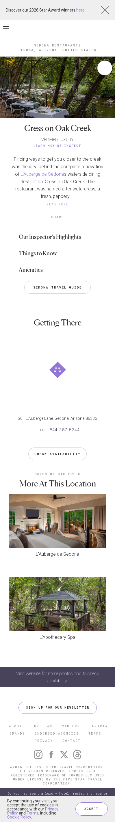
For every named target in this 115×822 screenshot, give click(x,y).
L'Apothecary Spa (57, 637)
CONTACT (71, 740)
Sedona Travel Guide (57, 287)
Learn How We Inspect (57, 146)
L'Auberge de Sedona (57, 554)
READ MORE (57, 204)
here (80, 10)
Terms (32, 813)
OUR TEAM (41, 726)
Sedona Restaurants (57, 45)
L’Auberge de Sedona (42, 174)
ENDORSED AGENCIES (57, 733)
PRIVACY (44, 740)
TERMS (94, 733)
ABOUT (15, 726)
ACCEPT (91, 809)
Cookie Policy (19, 817)
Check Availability (57, 454)
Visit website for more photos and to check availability (57, 677)
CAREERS (71, 726)
